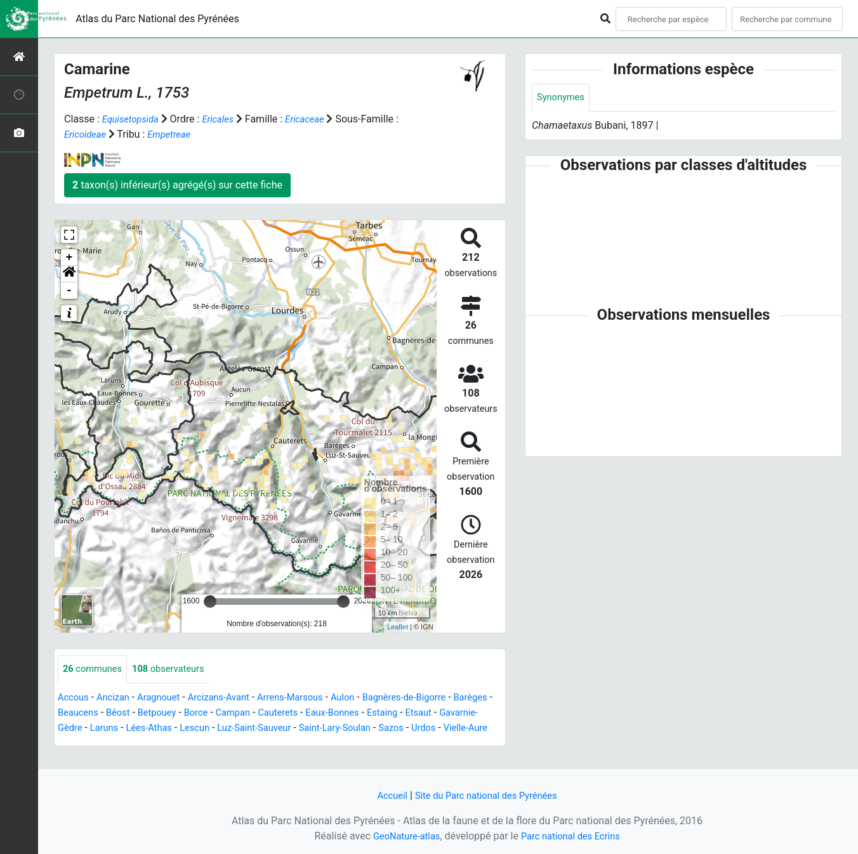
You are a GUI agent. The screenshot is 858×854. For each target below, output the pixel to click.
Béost (168, 713)
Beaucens (125, 713)
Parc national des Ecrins (573, 836)
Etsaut (72, 729)
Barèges (76, 713)
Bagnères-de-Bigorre (434, 698)
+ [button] (69, 257)
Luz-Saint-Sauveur (349, 729)
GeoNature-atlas (402, 836)
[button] (69, 274)
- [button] (69, 290)
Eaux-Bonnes (399, 713)
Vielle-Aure (152, 744)
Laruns (186, 729)
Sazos (71, 744)
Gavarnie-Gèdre (129, 729)
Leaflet (397, 627)
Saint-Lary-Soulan (437, 729)
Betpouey (209, 713)
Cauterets (340, 713)
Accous (74, 698)
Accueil (385, 795)
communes (95, 670)
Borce (252, 713)
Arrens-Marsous (310, 698)
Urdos (106, 744)
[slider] (210, 601)
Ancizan (118, 698)
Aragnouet (166, 698)
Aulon (366, 698)
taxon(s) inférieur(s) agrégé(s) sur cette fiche (177, 185)
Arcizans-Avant (232, 698)
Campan (292, 713)
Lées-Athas (235, 729)
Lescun (284, 729)
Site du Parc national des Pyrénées (487, 795)
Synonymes (563, 98)
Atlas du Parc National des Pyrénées (157, 19)
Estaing (453, 713)
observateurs (177, 670)
